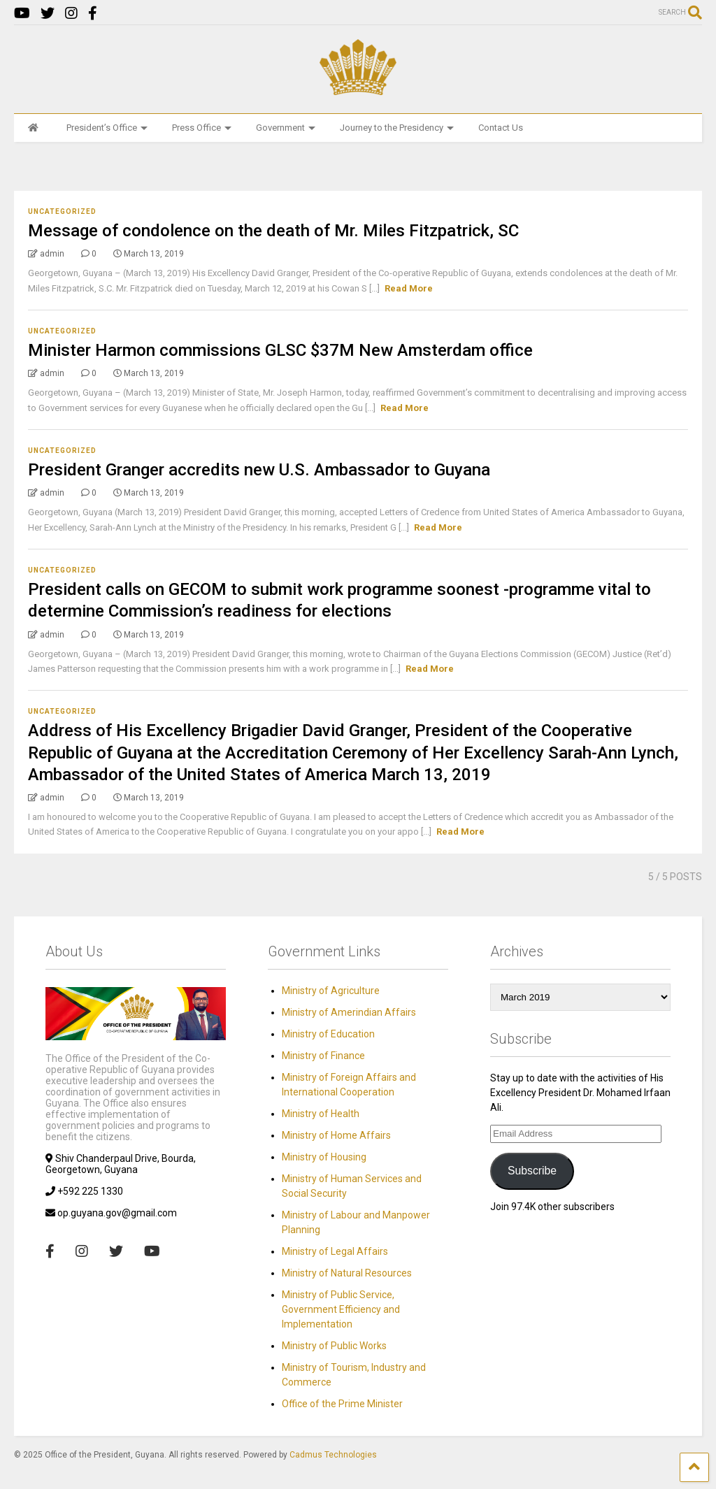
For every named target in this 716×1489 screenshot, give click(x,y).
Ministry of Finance (323, 1055)
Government (285, 127)
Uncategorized (62, 211)
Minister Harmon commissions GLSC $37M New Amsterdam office (280, 350)
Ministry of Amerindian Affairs (349, 1012)
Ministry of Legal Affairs (335, 1251)
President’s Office (107, 127)
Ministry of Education (328, 1034)
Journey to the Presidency (397, 127)
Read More (409, 288)
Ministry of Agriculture (331, 990)
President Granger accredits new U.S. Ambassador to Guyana (259, 470)
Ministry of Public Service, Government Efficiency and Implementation (341, 1309)
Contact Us (500, 127)
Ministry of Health (320, 1113)
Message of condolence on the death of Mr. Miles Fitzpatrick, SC (273, 230)
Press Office (201, 127)
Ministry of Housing (324, 1157)
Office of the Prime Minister (342, 1403)
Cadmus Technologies (333, 1455)
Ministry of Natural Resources (347, 1273)
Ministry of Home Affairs (336, 1135)
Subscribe (532, 1171)
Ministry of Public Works (334, 1345)
